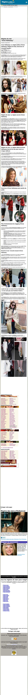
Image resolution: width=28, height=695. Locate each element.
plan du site (3, 635)
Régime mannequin (6, 586)
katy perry (2, 438)
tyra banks (11, 403)
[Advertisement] (14, 22)
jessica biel (3, 425)
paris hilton (11, 438)
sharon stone (12, 422)
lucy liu (11, 412)
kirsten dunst (12, 410)
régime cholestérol (12, 454)
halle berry (2, 422)
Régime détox (5, 599)
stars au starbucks (12, 426)
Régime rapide (5, 596)
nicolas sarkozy (3, 443)
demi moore (3, 415)
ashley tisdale (3, 410)
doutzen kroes (3, 403)
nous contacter (10, 635)
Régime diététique (6, 604)
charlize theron (3, 414)
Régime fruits (5, 600)
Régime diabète (6, 607)
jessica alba (3, 424)
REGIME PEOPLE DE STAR (5, 440)
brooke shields (3, 411)
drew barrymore (3, 418)
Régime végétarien (6, 605)
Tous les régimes (6, 603)
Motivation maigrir (6, 610)
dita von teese (3, 417)
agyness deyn (3, 399)
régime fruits (12, 453)
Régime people (5, 589)
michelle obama (3, 444)
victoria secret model (13, 404)
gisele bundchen (3, 404)
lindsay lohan (12, 411)
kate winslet (3, 427)
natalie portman (12, 416)
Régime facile (5, 594)
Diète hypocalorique (6, 591)
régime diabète (12, 455)
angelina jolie (3, 408)
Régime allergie (6, 608)
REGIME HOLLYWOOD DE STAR (6, 405)
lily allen (11, 434)
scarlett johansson (12, 421)
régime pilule (3, 455)
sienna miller (12, 423)
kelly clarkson (3, 439)
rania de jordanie (12, 445)
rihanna (11, 439)
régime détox (12, 452)
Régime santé (5, 597)
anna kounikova (3, 400)
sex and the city (12, 420)
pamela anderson (12, 418)
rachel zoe (11, 402)
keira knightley (12, 409)
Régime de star (5, 585)
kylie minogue (12, 433)
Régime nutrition (6, 595)
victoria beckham (3, 432)
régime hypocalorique (4, 458)
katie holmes (12, 408)
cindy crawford (3, 402)
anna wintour (3, 401)
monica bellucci (12, 415)
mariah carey (12, 436)
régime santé (12, 450)
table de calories (12, 458)
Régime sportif (5, 601)
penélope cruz (12, 419)
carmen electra (3, 413)
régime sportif (3, 456)
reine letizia (11, 443)
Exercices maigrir (6, 609)
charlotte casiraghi (12, 444)
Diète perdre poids (6, 590)
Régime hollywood (6, 587)
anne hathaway (3, 409)
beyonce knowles (4, 433)
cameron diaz (3, 412)
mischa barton (12, 414)
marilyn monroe (12, 413)
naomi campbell (12, 401)
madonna (11, 435)
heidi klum (11, 398)
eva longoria (3, 419)
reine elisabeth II (3, 445)
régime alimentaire (4, 451)
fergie (2, 435)
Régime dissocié (6, 598)
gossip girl (2, 420)
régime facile (3, 452)
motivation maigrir (12, 457)
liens (6, 635)
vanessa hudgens (12, 424)
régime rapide (3, 453)
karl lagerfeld (12, 400)
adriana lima (3, 398)
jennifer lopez (3, 436)
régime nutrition (3, 454)
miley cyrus (11, 437)
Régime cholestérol (6, 606)
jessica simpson (3, 437)
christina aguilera (4, 434)
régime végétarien (4, 457)
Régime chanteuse (6, 588)
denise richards (3, 416)
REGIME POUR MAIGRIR (5, 449)
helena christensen (13, 399)
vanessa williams (12, 425)
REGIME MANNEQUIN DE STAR (6, 394)
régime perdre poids (4, 450)
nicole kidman (12, 417)
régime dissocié (12, 451)
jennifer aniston (3, 423)
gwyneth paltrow (3, 421)
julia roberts (3, 426)
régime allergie (12, 456)
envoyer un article (16, 635)
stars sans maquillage (13, 427)
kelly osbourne (12, 432)
